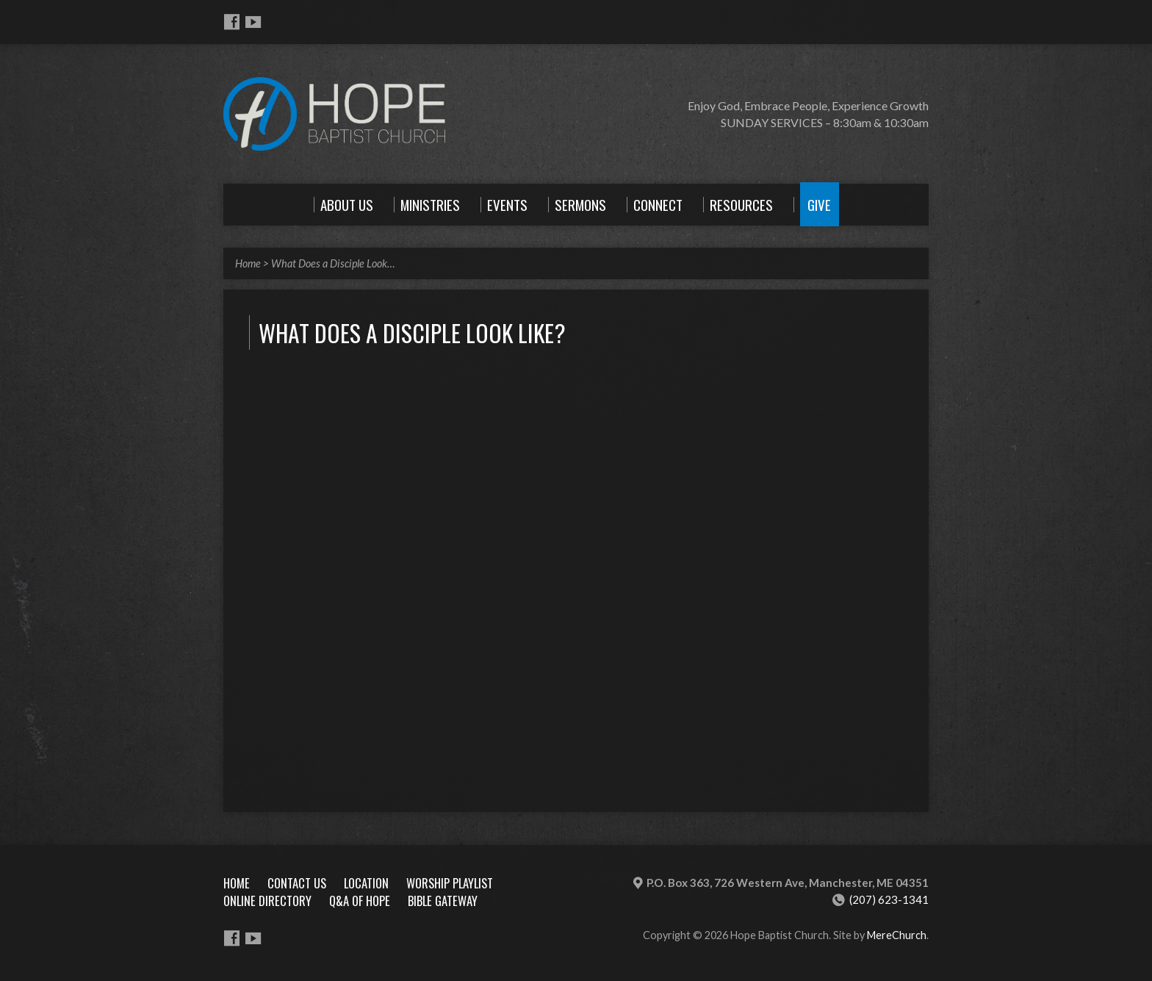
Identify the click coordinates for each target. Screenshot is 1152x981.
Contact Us (296, 883)
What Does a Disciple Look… (333, 263)
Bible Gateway (443, 900)
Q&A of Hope (359, 900)
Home (248, 263)
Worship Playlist (449, 883)
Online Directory (267, 900)
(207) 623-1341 (889, 899)
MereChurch (896, 935)
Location (366, 883)
